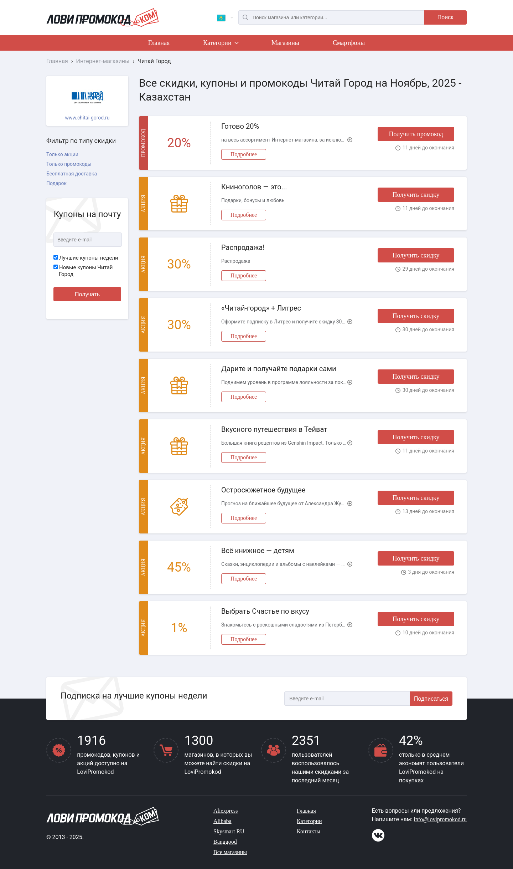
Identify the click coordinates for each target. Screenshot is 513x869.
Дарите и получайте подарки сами (278, 368)
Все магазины (230, 852)
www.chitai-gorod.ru (87, 118)
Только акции (62, 154)
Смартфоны (349, 42)
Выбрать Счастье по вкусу (265, 611)
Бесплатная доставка (71, 174)
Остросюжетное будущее (263, 490)
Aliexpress (225, 811)
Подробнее (243, 154)
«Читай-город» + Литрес (261, 308)
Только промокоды (69, 164)
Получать (87, 294)
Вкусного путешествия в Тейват (274, 429)
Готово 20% (240, 126)
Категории (220, 44)
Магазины (285, 42)
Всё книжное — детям (257, 550)
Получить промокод (416, 134)
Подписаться (431, 699)
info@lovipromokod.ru (440, 819)
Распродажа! (243, 247)
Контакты (308, 831)
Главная (159, 42)
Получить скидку (415, 194)
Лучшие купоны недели (85, 258)
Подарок (56, 183)
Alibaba (222, 821)
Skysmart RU (228, 831)
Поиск (445, 17)
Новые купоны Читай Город (83, 271)
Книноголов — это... (254, 187)
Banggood (225, 842)
